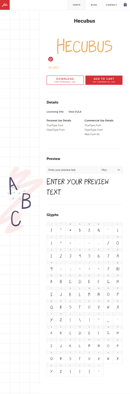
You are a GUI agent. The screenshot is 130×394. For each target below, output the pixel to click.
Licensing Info (55, 111)
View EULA (75, 111)
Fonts (77, 5)
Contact (111, 5)
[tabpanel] (84, 300)
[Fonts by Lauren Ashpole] (5, 5)
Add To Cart (103, 80)
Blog (94, 5)
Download (65, 80)
